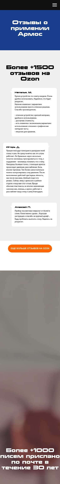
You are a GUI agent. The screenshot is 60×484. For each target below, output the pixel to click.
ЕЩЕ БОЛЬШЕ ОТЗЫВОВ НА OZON (30, 248)
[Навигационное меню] (54, 5)
